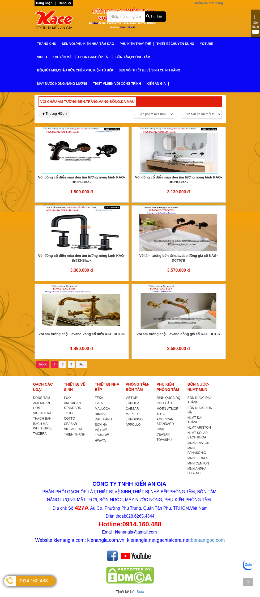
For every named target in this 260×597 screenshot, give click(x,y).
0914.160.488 (33, 580)
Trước (43, 364)
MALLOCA (102, 409)
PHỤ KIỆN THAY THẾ (135, 44)
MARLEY (132, 414)
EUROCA (132, 403)
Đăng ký (65, 3)
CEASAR (70, 424)
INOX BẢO (164, 403)
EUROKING (134, 419)
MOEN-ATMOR (167, 409)
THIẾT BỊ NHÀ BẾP (107, 387)
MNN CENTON (198, 463)
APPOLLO (133, 425)
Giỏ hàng (255, 24)
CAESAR (132, 409)
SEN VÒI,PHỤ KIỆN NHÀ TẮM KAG (88, 44)
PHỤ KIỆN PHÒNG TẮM (168, 387)
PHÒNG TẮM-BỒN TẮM (137, 387)
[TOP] (248, 582)
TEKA (99, 398)
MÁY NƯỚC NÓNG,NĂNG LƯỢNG (62, 84)
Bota (140, 592)
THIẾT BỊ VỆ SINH (74, 387)
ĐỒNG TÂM (41, 398)
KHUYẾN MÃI (63, 57)
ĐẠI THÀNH (103, 419)
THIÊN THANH (74, 434)
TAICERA (40, 434)
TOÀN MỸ (102, 435)
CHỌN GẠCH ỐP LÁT (94, 57)
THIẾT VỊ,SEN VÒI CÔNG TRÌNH (117, 84)
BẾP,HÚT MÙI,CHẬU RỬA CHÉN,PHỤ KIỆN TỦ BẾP (75, 70)
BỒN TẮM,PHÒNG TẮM (133, 57)
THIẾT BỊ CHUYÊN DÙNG (175, 44)
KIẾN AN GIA (156, 84)
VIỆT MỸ (101, 430)
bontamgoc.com (208, 540)
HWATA (100, 440)
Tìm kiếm (155, 16)
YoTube (206, 44)
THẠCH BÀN (42, 418)
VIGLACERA (42, 413)
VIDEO (42, 57)
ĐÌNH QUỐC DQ (169, 398)
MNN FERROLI (198, 458)
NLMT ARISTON (199, 427)
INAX (67, 398)
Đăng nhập (44, 3)
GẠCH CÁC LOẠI (43, 387)
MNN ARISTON (198, 443)
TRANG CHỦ (46, 44)
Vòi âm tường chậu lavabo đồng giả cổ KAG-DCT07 (178, 334)
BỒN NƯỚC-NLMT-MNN (198, 387)
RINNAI (100, 414)
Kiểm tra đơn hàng (208, 3)
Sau (81, 364)
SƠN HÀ (101, 425)
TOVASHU (164, 440)
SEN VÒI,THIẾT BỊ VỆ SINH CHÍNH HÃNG (149, 70)
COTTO (69, 418)
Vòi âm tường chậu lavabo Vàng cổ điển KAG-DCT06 (82, 334)
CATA (99, 403)
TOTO (68, 413)
